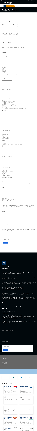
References (34, 5)
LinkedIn (18, 378)
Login (32, 0)
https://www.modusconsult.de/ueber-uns (7, 330)
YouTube (25, 378)
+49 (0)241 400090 (3, 0)
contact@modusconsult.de (5, 365)
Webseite (13, 5)
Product (24, 5)
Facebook (4, 378)
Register (35, 0)
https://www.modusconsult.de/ (6, 341)
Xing (11, 378)
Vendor (27, 5)
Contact (29, 0)
